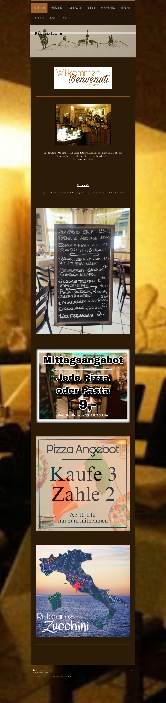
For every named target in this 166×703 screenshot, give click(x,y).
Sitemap (48, 670)
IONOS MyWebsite (59, 677)
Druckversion (39, 670)
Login (131, 670)
